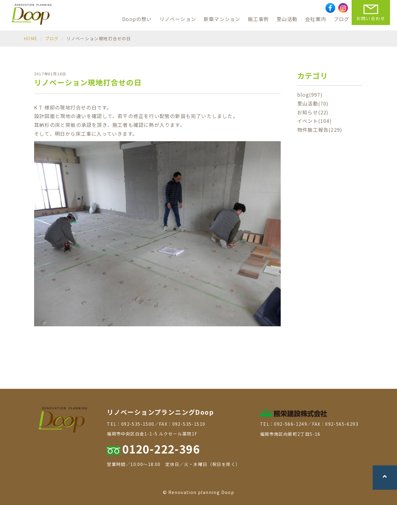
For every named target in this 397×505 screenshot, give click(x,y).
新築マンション (222, 19)
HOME (30, 38)
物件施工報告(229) (319, 129)
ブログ (342, 19)
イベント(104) (314, 120)
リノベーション (178, 19)
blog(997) (310, 94)
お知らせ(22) (313, 112)
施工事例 (258, 19)
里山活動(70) (313, 103)
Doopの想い (137, 19)
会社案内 (315, 19)
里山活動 (286, 19)
